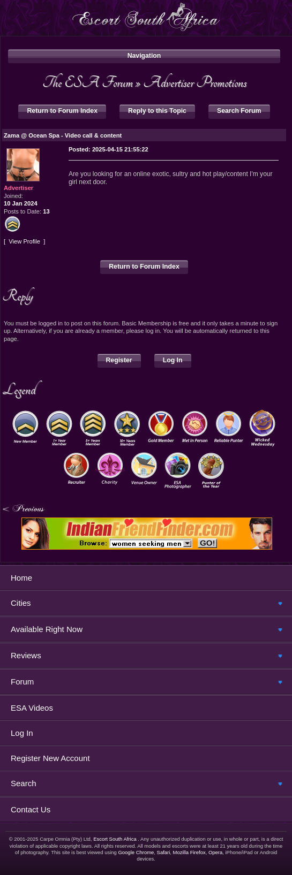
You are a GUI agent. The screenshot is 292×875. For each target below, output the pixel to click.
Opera (215, 852)
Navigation (144, 55)
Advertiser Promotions (194, 82)
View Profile (24, 242)
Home (21, 577)
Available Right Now (47, 629)
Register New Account (50, 758)
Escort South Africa (115, 839)
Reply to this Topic (157, 111)
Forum (22, 681)
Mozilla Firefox (189, 852)
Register (119, 360)
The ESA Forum (87, 82)
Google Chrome (136, 852)
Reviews (26, 655)
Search (23, 783)
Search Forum (239, 111)
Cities (21, 602)
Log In (173, 360)
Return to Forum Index (62, 111)
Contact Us (30, 809)
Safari (163, 852)
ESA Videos (32, 707)
